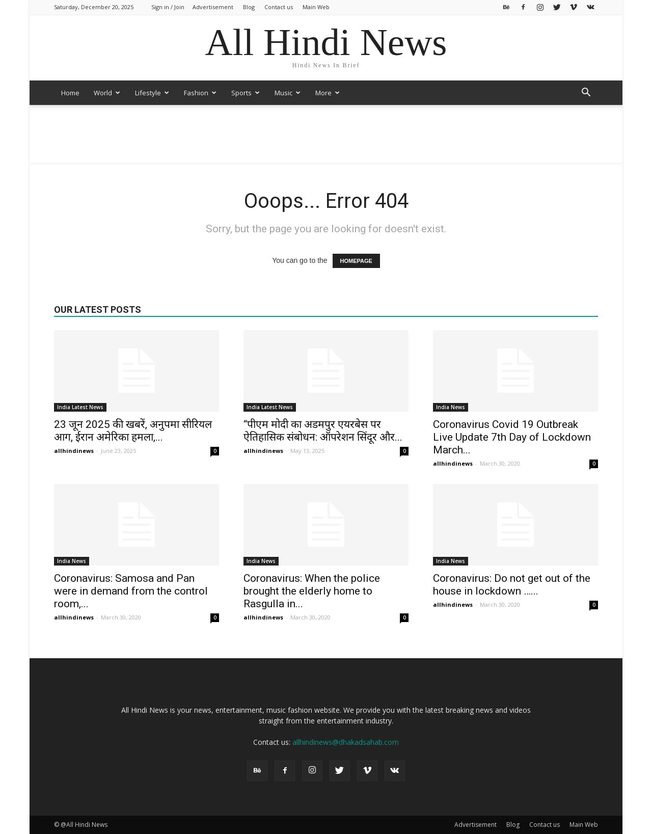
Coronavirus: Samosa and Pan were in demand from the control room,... (131, 591)
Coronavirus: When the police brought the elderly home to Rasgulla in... (311, 591)
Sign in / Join (167, 7)
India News (450, 407)
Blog (249, 7)
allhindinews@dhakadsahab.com (345, 742)
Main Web (316, 7)
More (327, 92)
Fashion (200, 92)
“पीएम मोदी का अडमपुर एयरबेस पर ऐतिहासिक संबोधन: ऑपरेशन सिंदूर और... (322, 430)
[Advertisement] (326, 140)
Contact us (278, 7)
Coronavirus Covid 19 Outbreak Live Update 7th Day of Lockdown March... (512, 437)
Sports (245, 92)
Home (70, 92)
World (107, 92)
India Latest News (80, 407)
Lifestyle (152, 92)
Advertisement (213, 7)
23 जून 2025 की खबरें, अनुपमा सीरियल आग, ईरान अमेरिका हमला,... (133, 430)
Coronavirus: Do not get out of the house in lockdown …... (511, 584)
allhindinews (74, 450)
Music (288, 92)
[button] (586, 93)
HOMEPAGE (356, 261)
